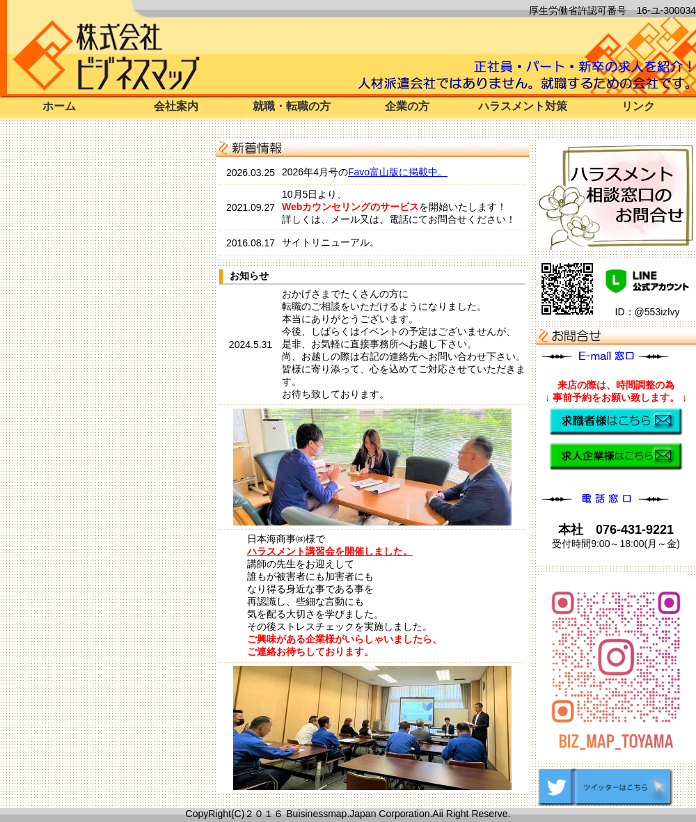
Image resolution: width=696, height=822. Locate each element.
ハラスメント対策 (522, 106)
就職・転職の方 (292, 106)
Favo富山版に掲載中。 (398, 171)
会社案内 (176, 106)
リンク (638, 106)
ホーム (59, 106)
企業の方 (407, 106)
